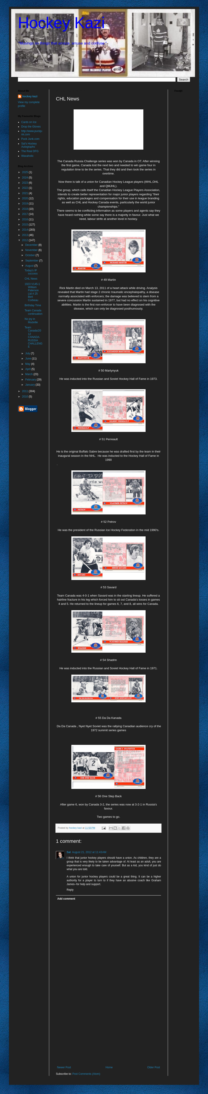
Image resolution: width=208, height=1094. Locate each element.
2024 (25, 177)
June (28, 358)
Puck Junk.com (30, 138)
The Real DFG (29, 151)
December (31, 244)
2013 (25, 235)
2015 (25, 224)
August (29, 265)
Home (109, 1067)
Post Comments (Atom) (86, 1073)
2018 (25, 208)
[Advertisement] (108, 1032)
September (32, 260)
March (29, 374)
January (30, 384)
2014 (25, 229)
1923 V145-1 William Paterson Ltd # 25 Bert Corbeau (32, 292)
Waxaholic (27, 155)
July (28, 353)
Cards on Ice (28, 122)
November (31, 250)
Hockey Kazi (61, 23)
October (30, 255)
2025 (25, 172)
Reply (70, 889)
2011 (25, 391)
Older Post (153, 1067)
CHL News (31, 278)
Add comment (66, 898)
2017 (25, 214)
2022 (25, 187)
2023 (25, 182)
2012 (25, 240)
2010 (25, 396)
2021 (25, 193)
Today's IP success (31, 272)
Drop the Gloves (31, 126)
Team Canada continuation (33, 312)
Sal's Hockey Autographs (29, 145)
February (31, 379)
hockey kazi (29, 96)
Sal (69, 852)
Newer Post (64, 1067)
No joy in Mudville (31, 320)
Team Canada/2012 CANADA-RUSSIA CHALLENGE (33, 337)
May (28, 363)
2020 (25, 198)
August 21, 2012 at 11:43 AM (89, 852)
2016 (25, 219)
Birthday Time (33, 305)
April (28, 369)
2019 (25, 203)
